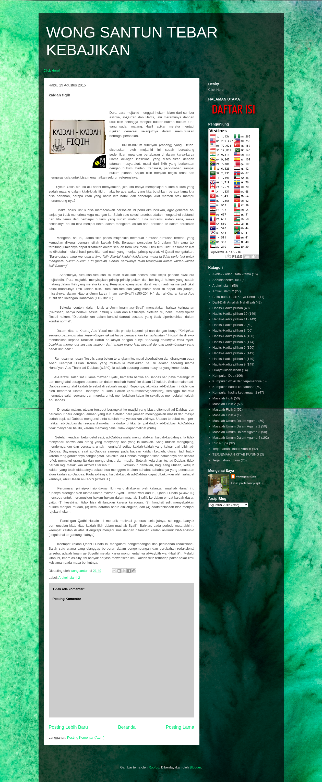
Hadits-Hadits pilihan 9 (229, 364)
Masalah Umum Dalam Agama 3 (236, 432)
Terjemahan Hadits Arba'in (231, 449)
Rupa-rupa (220, 443)
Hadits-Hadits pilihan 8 (229, 359)
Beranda (127, 727)
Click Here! (52, 70)
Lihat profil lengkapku (247, 483)
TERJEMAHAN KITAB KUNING (235, 454)
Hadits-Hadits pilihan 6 (229, 347)
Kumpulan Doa (223, 375)
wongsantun (246, 476)
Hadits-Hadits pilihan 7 (229, 353)
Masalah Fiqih (222, 398)
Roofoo (154, 767)
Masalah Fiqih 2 (224, 404)
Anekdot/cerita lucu (226, 280)
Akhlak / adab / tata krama (231, 274)
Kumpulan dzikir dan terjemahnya (237, 381)
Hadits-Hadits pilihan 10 (229, 314)
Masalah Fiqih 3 (224, 409)
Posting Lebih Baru (68, 727)
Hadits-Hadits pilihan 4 (229, 336)
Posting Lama (180, 727)
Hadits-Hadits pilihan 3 (229, 330)
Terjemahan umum (226, 460)
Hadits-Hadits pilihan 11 (229, 319)
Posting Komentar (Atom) (85, 737)
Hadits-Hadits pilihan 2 (229, 325)
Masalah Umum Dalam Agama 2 (236, 426)
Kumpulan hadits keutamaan (233, 387)
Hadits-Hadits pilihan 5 (229, 342)
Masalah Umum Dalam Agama (234, 421)
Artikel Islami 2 (69, 577)
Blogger (195, 767)
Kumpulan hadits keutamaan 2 (234, 392)
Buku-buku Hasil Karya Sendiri (234, 297)
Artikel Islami (221, 285)
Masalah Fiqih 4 (224, 415)
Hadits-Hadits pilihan (227, 308)
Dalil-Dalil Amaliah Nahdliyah (233, 302)
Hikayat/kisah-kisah (226, 370)
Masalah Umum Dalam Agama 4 (236, 437)
